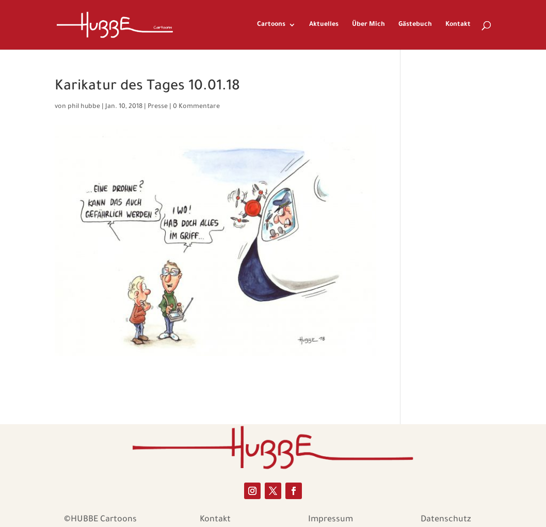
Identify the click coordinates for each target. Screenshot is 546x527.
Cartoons (271, 24)
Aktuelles (324, 24)
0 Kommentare (196, 107)
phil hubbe (84, 107)
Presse (158, 107)
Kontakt (458, 24)
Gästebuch (415, 24)
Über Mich (368, 24)
